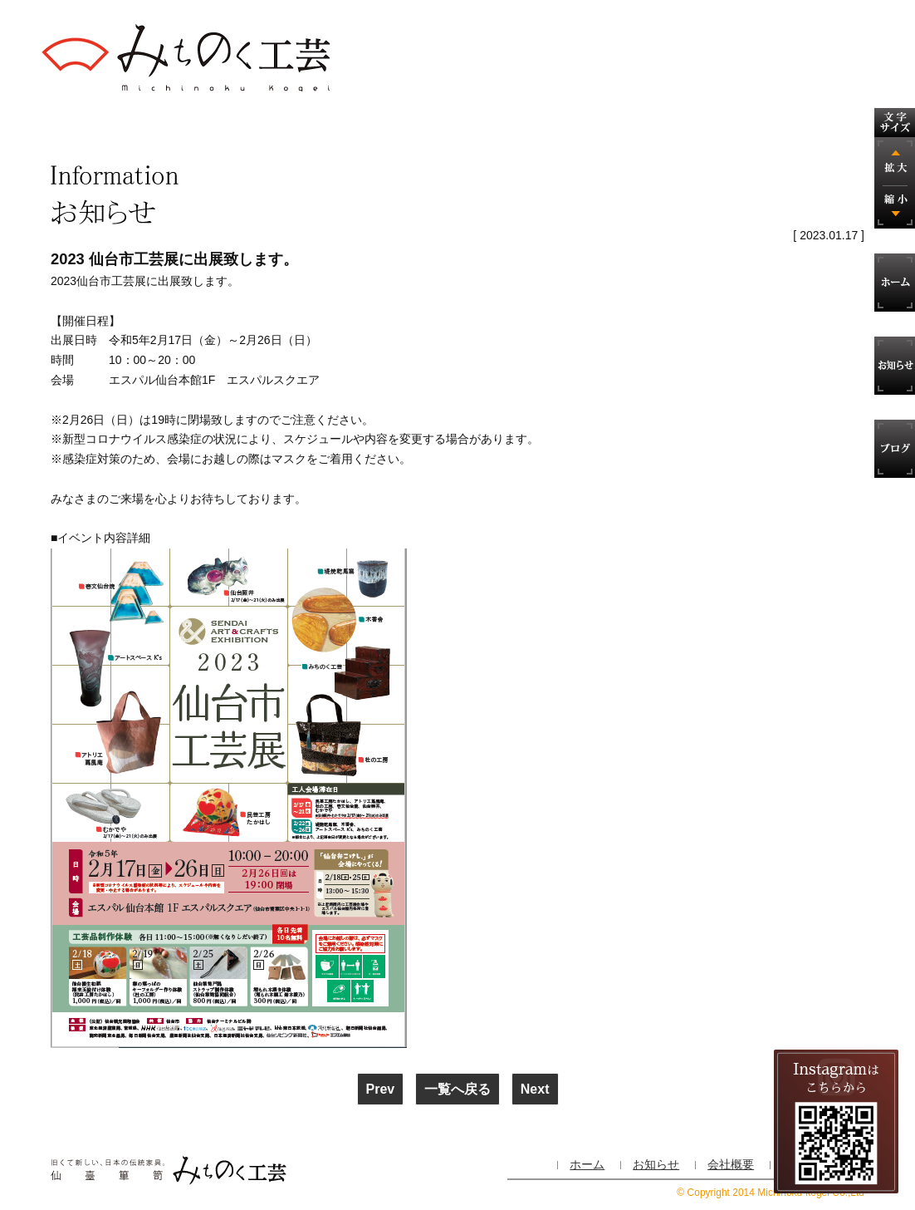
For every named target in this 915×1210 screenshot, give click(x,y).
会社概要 (713, 124)
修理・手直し (510, 124)
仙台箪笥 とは (103, 124)
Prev (380, 1089)
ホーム (587, 1164)
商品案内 (308, 124)
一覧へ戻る (457, 1089)
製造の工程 (206, 124)
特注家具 (409, 124)
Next (535, 1089)
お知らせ (656, 1164)
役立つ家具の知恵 (612, 124)
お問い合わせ (814, 124)
